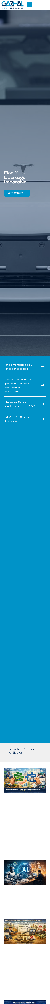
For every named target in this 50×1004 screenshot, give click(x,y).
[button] (29, 4)
